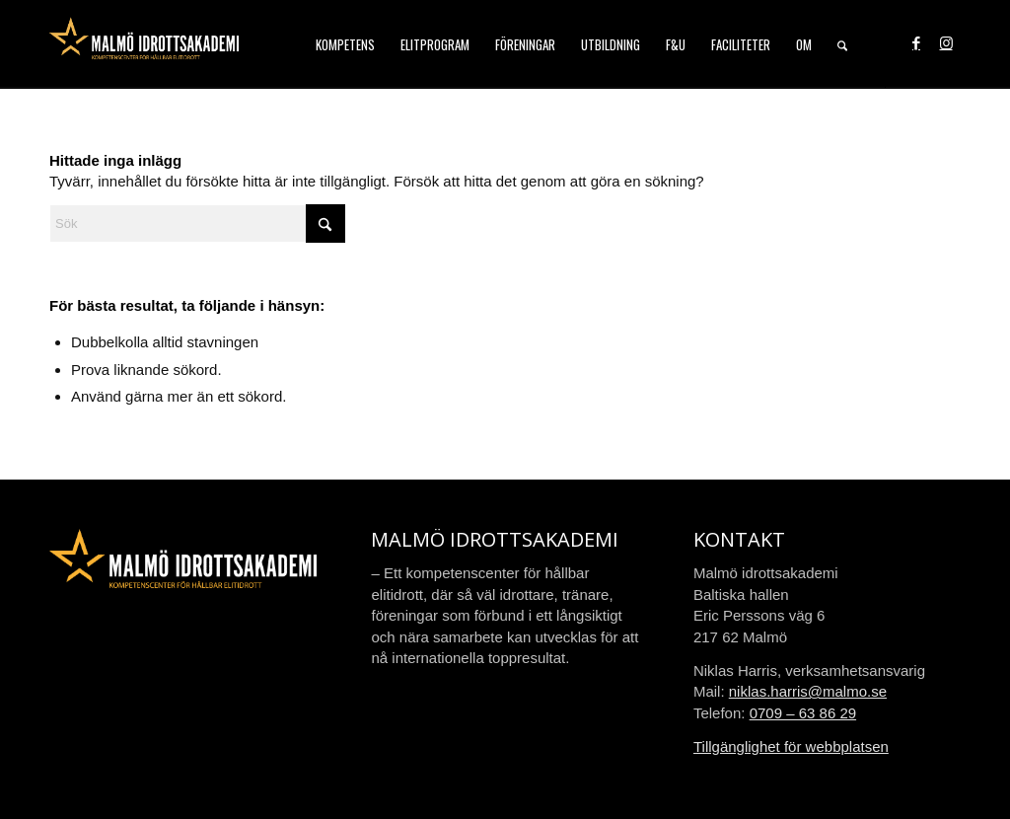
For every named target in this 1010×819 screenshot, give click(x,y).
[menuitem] (345, 44)
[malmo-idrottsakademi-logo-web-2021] (144, 44)
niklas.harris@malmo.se (808, 691)
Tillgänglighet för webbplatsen (791, 746)
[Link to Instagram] (946, 43)
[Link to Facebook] (916, 43)
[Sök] (842, 44)
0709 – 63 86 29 (803, 713)
